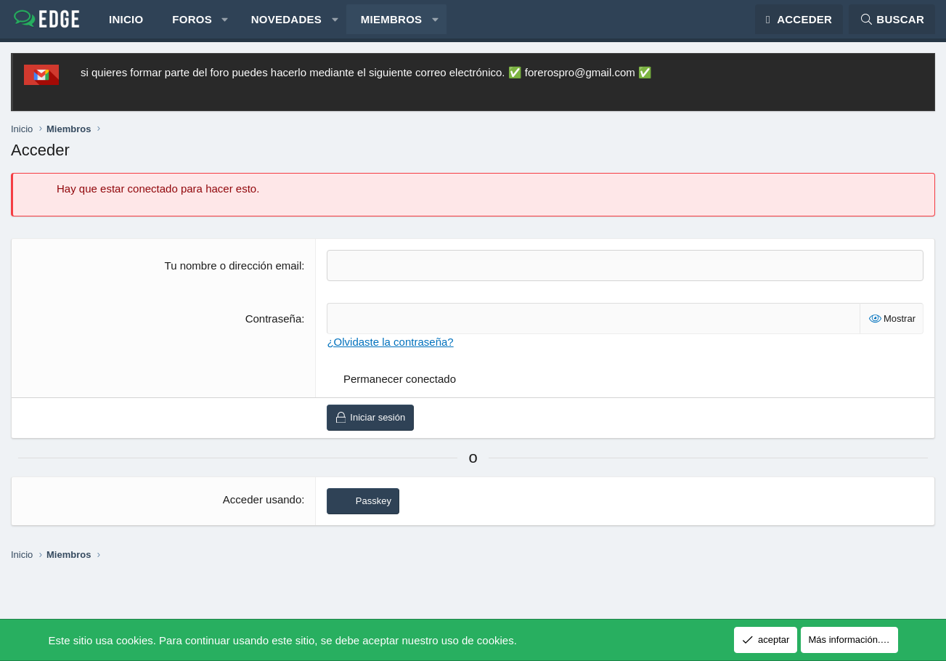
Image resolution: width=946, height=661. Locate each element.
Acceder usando (262, 505)
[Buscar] (892, 22)
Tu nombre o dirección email (233, 271)
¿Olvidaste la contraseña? (390, 347)
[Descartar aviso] (917, 78)
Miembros (392, 22)
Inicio (126, 22)
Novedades (286, 22)
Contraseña (273, 324)
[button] (224, 22)
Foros (192, 22)
